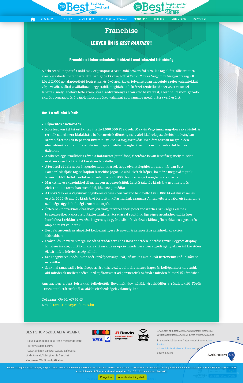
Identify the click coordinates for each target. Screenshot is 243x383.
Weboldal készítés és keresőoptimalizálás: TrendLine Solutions (121, 379)
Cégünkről (48, 19)
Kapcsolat (200, 19)
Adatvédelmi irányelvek (131, 377)
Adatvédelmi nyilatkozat (170, 348)
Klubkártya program (114, 19)
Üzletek (67, 19)
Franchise (140, 19)
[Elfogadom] (238, 373)
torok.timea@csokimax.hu (73, 305)
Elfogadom (106, 377)
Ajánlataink (86, 19)
